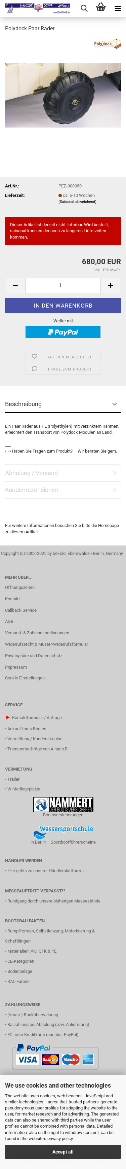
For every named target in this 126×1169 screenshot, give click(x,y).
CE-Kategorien (20, 961)
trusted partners (84, 1101)
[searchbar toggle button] (84, 8)
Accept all (63, 1152)
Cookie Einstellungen (25, 677)
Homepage (108, 525)
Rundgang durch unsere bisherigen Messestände (53, 901)
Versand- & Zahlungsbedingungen (37, 632)
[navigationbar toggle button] (117, 8)
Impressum (16, 667)
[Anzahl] (63, 285)
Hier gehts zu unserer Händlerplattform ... (46, 870)
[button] (15, 285)
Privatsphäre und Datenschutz (33, 655)
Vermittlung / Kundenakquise (34, 738)
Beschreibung (23, 404)
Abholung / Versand (31, 472)
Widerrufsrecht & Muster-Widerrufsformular (46, 644)
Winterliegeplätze (23, 788)
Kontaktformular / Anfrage (37, 717)
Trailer (13, 779)
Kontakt (12, 598)
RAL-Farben (18, 981)
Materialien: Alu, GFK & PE (31, 951)
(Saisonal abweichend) (77, 202)
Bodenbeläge (19, 971)
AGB (9, 621)
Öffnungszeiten (20, 587)
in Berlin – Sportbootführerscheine (63, 842)
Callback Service (21, 610)
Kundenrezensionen (31, 489)
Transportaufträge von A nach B (37, 748)
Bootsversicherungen (63, 814)
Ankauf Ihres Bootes (26, 728)
